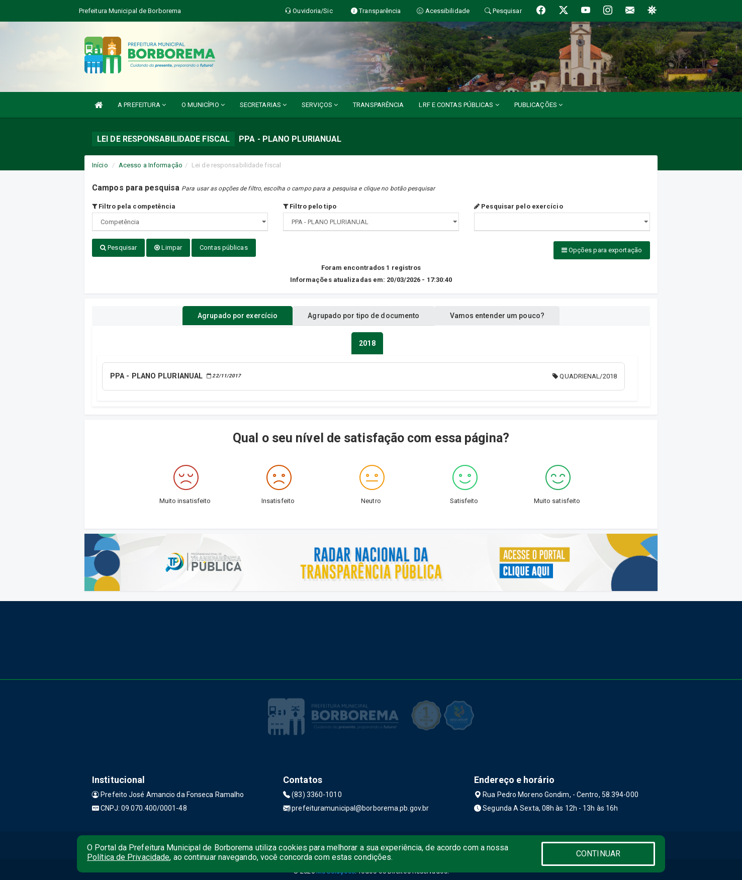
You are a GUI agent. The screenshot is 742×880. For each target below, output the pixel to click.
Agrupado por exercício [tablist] (225, 313)
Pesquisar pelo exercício (518, 206)
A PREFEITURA (142, 105)
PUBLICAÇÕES (538, 105)
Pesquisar (118, 247)
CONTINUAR (598, 853)
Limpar (168, 247)
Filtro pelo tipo (309, 206)
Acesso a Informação (150, 165)
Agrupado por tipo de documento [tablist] (363, 313)
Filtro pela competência (134, 206)
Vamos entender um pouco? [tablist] (508, 313)
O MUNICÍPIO (203, 105)
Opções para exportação (602, 250)
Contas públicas (224, 247)
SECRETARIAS (263, 105)
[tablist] (367, 341)
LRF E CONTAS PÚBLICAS (459, 105)
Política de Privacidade (128, 857)
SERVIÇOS (320, 105)
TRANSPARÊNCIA (378, 105)
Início (100, 165)
